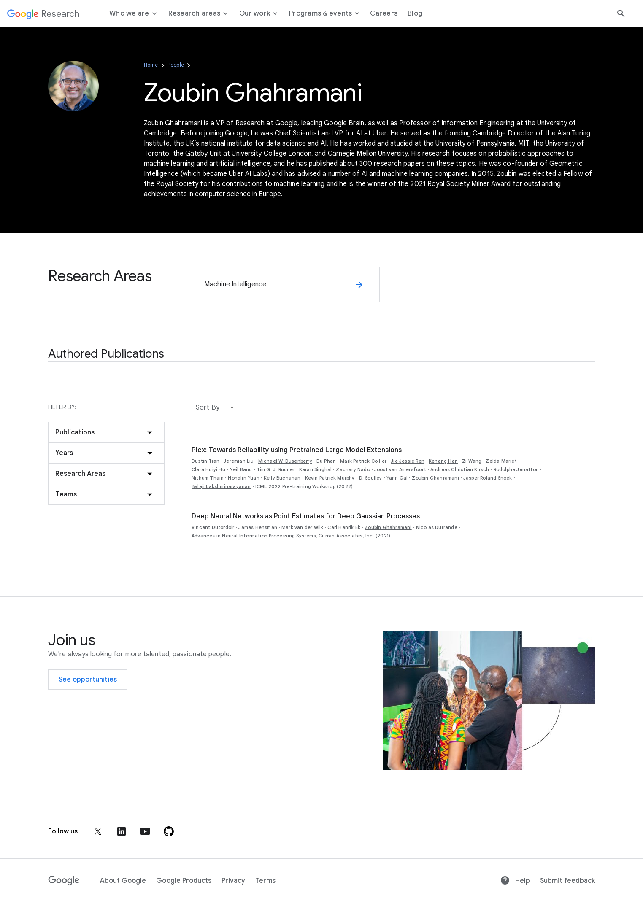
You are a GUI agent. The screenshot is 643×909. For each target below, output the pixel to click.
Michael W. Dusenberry (285, 461)
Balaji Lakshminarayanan (221, 486)
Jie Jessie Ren (407, 461)
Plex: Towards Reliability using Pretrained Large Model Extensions (297, 450)
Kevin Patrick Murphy (330, 478)
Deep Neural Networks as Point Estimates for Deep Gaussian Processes (306, 516)
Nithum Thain (208, 478)
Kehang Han (443, 461)
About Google (123, 881)
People (176, 65)
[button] (217, 407)
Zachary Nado (353, 469)
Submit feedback (567, 881)
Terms (265, 881)
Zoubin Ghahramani (435, 478)
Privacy (233, 881)
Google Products (183, 881)
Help (515, 881)
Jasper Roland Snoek (487, 478)
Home (151, 65)
